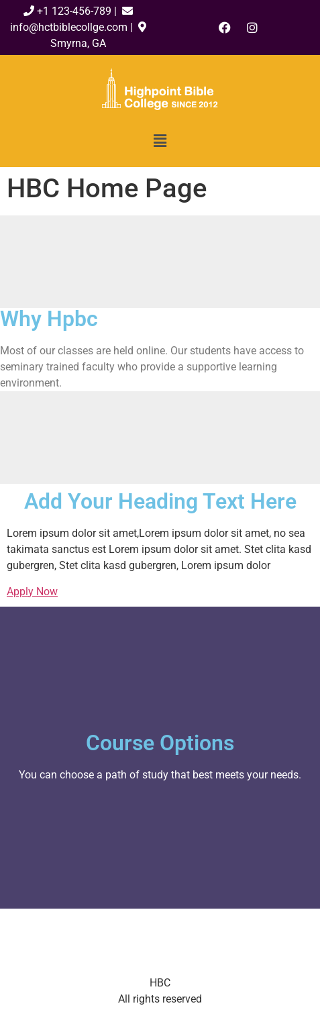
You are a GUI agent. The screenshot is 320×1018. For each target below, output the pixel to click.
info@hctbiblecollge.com (68, 27)
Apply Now (32, 591)
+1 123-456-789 (75, 11)
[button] (159, 141)
